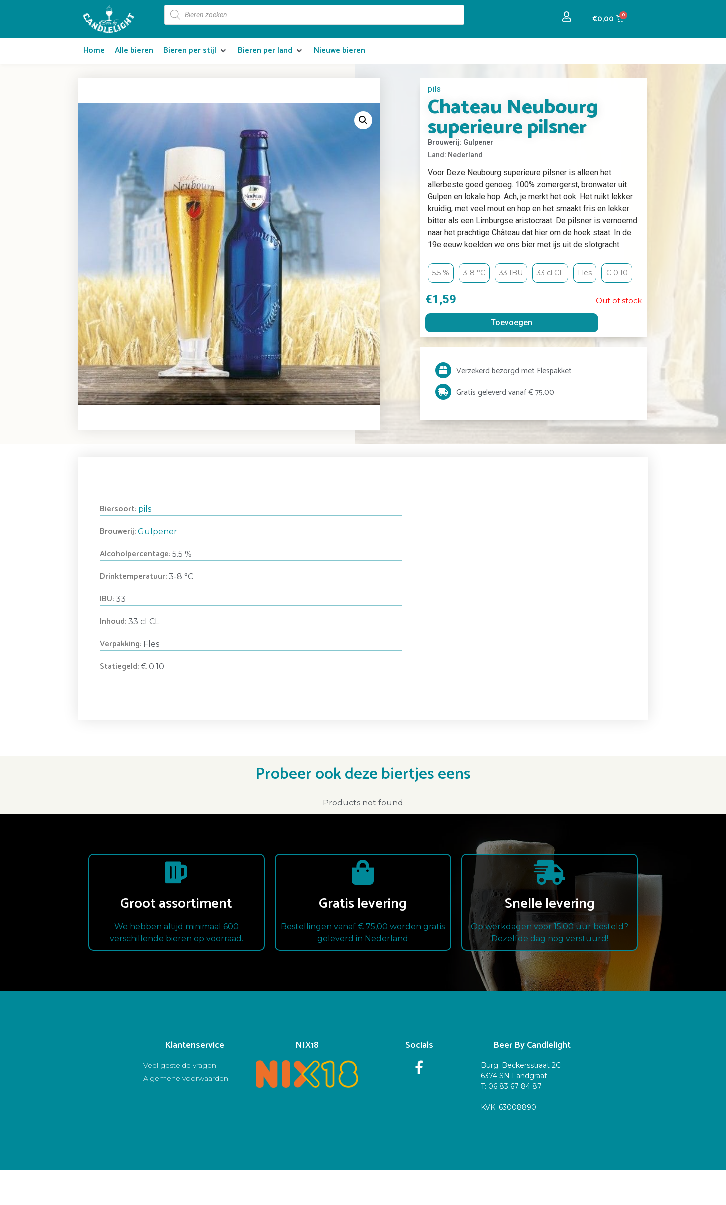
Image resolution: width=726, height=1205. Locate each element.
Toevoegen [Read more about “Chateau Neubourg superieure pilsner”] (511, 322)
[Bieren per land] (271, 51)
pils (434, 89)
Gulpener (157, 531)
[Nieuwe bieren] (339, 51)
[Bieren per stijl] (195, 51)
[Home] (94, 51)
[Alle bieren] (134, 51)
